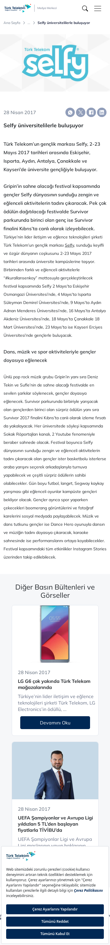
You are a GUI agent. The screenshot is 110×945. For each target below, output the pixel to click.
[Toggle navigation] (98, 8)
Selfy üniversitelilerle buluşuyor (64, 23)
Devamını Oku (55, 723)
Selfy (69, 245)
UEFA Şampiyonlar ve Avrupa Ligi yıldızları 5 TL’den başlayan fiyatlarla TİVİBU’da (55, 824)
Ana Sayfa (12, 23)
